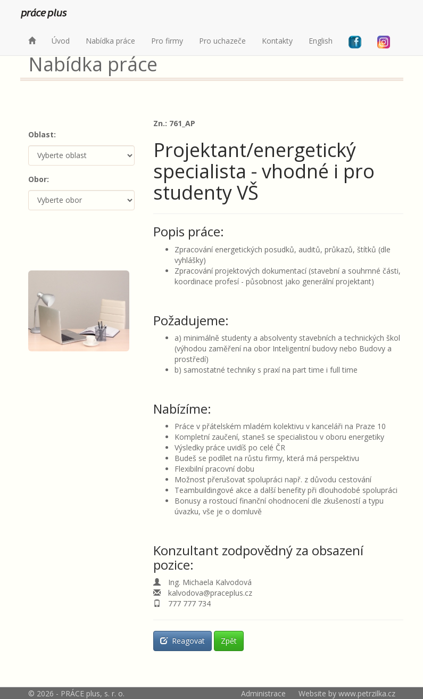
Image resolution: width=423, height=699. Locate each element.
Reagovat (182, 641)
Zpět (229, 641)
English (321, 41)
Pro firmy (167, 41)
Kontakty (277, 41)
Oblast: (42, 134)
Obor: (38, 179)
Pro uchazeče (222, 41)
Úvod (61, 41)
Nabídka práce (110, 41)
